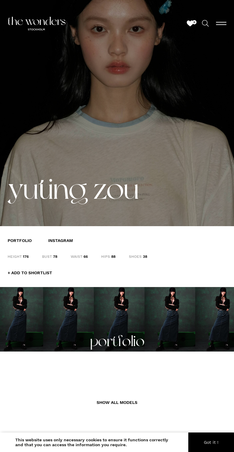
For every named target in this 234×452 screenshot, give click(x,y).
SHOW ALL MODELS (117, 402)
